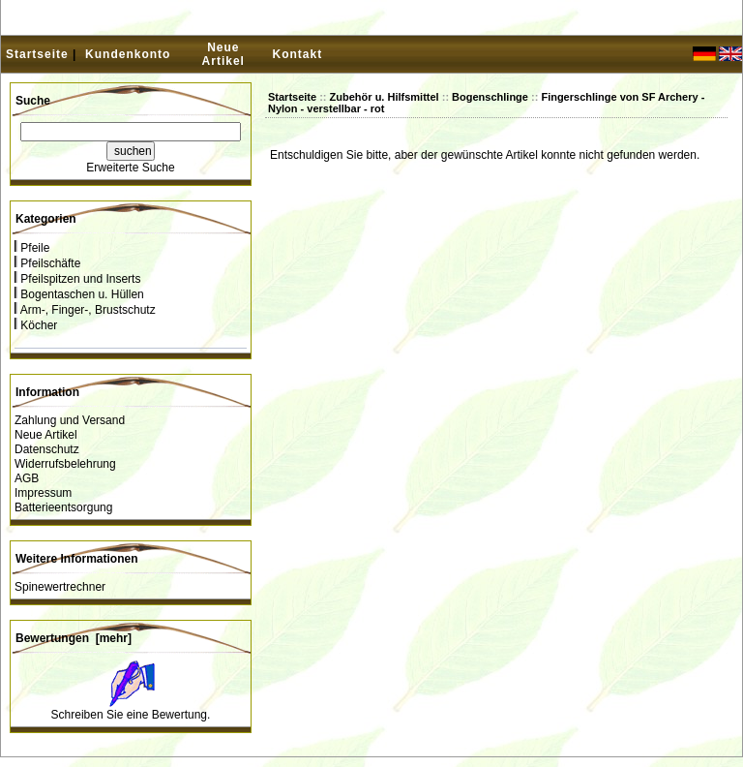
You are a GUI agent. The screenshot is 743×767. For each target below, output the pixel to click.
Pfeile (32, 248)
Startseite (37, 54)
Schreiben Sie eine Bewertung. (131, 714)
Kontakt (298, 54)
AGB (27, 478)
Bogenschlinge (490, 97)
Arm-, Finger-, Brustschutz (85, 310)
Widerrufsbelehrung (65, 464)
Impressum (43, 493)
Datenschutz (47, 449)
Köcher (36, 325)
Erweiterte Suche (130, 167)
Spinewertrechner (60, 587)
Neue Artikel (223, 54)
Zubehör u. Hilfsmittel (384, 97)
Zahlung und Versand (70, 420)
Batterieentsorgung (63, 507)
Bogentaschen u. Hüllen (79, 294)
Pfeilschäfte (47, 263)
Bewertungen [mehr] (73, 638)
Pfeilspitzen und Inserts (77, 279)
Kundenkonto (127, 54)
